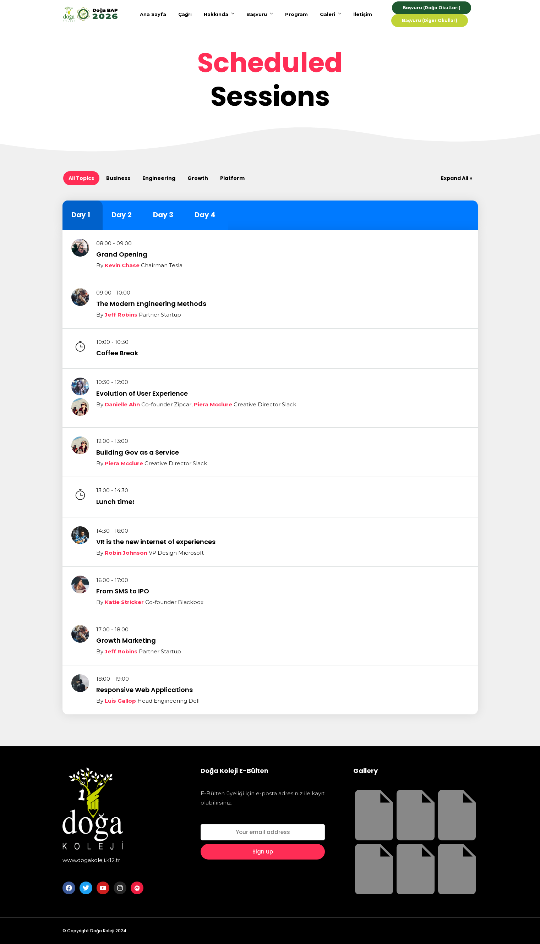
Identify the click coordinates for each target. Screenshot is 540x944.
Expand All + (457, 178)
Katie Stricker (124, 602)
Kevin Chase (122, 265)
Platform (232, 178)
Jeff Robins (121, 314)
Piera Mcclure (213, 404)
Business (118, 178)
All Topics (81, 178)
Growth (197, 178)
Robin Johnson (126, 552)
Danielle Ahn (122, 404)
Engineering (158, 178)
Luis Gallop (120, 700)
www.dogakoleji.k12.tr (91, 860)
